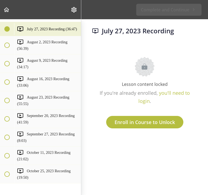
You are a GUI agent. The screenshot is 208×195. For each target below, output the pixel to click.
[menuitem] (74, 9)
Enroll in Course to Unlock (145, 122)
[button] (7, 9)
